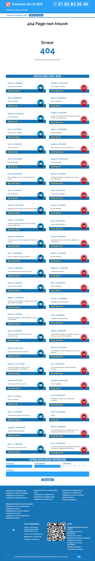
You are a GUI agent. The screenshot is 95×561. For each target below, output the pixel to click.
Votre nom (10, 464)
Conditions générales (69, 500)
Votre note (67, 464)
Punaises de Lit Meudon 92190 (71, 493)
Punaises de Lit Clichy (13, 513)
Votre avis (10, 470)
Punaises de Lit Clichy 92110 (15, 495)
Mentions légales (68, 497)
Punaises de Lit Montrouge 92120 (17, 498)
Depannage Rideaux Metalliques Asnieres (19, 504)
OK (79, 557)
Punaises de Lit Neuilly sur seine (16, 10)
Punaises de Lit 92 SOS (13, 508)
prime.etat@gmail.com (36, 534)
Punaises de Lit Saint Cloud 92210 (73, 495)
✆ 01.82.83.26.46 (71, 4)
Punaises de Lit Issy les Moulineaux (18, 506)
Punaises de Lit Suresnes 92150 (44, 497)
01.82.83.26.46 (37, 536)
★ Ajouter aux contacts (75, 549)
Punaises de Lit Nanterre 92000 (16, 491)
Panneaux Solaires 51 (13, 518)
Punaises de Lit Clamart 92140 (44, 494)
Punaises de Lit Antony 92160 (43, 499)
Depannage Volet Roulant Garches (17, 511)
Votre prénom (39, 464)
